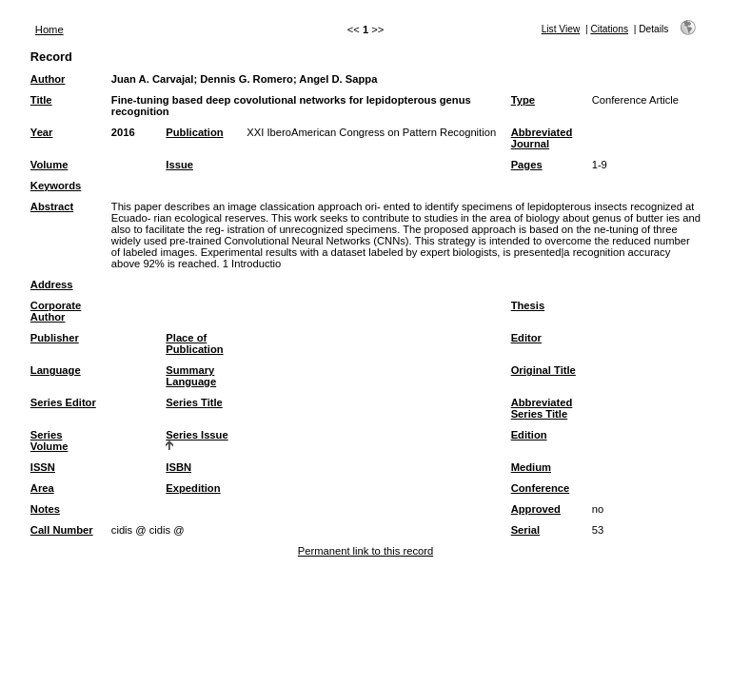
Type (523, 100)
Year (41, 132)
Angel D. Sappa (338, 79)
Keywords (55, 185)
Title (41, 100)
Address (51, 284)
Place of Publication (194, 343)
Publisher (54, 337)
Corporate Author (55, 311)
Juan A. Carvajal (152, 79)
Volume (49, 164)
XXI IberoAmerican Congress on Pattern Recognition (371, 132)
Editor (526, 337)
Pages (527, 164)
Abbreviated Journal (542, 138)
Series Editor (63, 402)
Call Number (61, 530)
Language (55, 370)
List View (561, 29)
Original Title (543, 370)
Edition (529, 434)
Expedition (193, 488)
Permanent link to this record (365, 551)
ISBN (178, 467)
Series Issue (196, 434)
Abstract (51, 206)
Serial (525, 530)
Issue (179, 164)
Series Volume (49, 440)
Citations (609, 29)
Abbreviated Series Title (542, 408)
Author (48, 79)
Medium (531, 467)
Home (49, 29)
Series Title (194, 402)
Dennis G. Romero (246, 79)
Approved (536, 509)
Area (42, 488)
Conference (540, 488)
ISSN (42, 467)
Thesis (527, 305)
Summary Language (191, 375)
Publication (194, 132)
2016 (123, 132)
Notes (45, 509)
